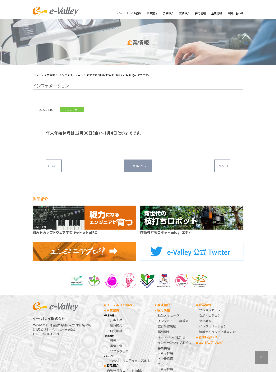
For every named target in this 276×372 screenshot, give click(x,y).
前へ (55, 124)
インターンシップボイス (174, 300)
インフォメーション (71, 33)
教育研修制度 (167, 284)
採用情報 (200, 13)
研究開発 (116, 289)
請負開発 (116, 283)
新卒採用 (167, 311)
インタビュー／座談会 (173, 279)
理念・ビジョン (210, 273)
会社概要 (205, 279)
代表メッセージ (210, 268)
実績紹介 (184, 13)
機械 (113, 298)
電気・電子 (117, 304)
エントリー (165, 322)
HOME (36, 33)
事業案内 (152, 13)
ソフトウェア (119, 309)
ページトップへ (261, 357)
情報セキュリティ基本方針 (217, 290)
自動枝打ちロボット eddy (124, 329)
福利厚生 (164, 290)
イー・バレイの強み (129, 13)
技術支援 (116, 278)
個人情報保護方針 (170, 338)
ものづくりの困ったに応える (130, 319)
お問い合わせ (235, 13)
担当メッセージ (168, 273)
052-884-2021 (50, 292)
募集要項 (164, 306)
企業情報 (216, 13)
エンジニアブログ (211, 300)
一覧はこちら (138, 124)
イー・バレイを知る (171, 295)
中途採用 (167, 316)
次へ (221, 124)
